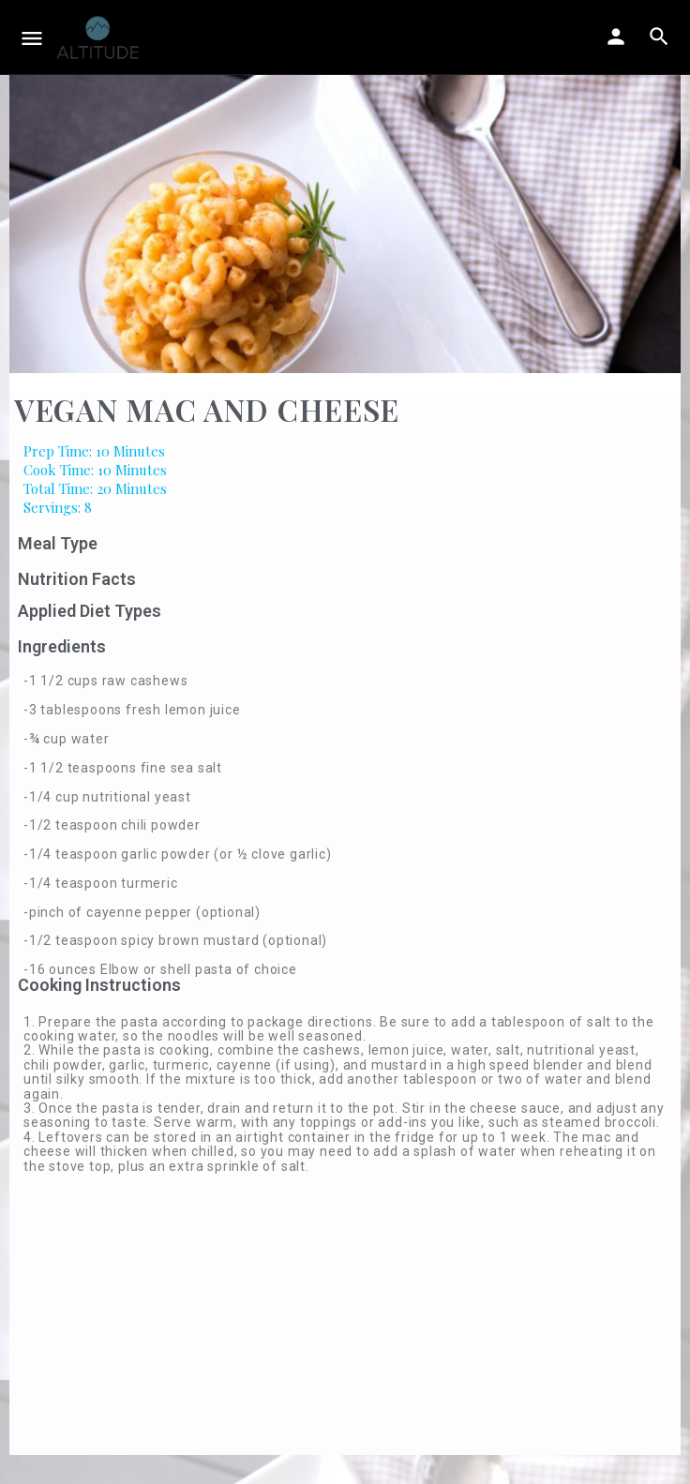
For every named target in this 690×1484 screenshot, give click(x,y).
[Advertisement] (345, 1323)
